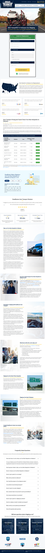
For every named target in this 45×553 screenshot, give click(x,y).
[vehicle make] (22, 55)
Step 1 (7, 180)
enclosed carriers (36, 285)
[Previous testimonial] (4, 205)
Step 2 (13, 180)
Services (17, 5)
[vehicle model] (22, 57)
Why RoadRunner (29, 5)
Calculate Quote (22, 69)
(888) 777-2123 (40, 2)
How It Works (23, 5)
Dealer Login (29, 1)
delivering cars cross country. (8, 433)
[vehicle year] (22, 53)
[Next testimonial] (41, 205)
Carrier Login (34, 1)
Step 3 (19, 180)
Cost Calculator (35, 5)
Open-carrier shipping (31, 283)
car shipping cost (33, 345)
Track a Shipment (24, 1)
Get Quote (37, 143)
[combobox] (22, 44)
